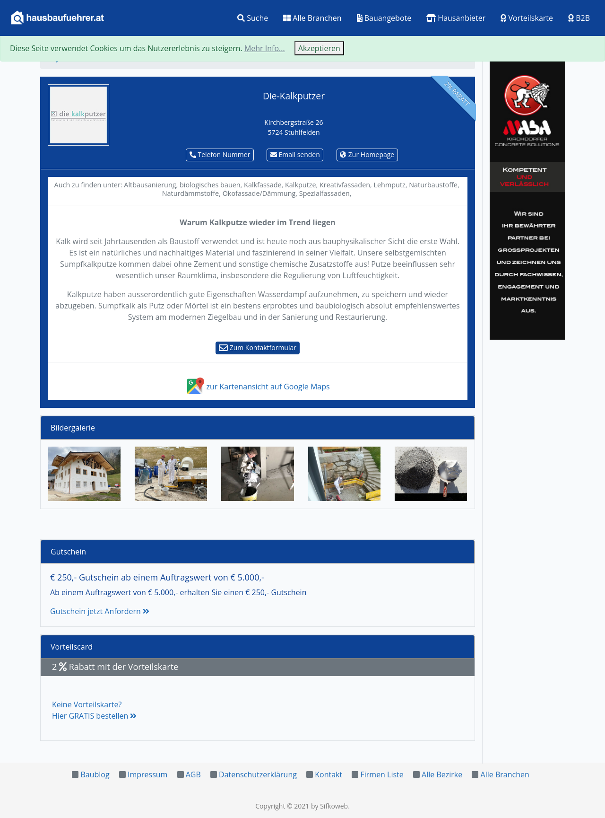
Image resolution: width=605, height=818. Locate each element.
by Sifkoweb (329, 805)
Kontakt (328, 774)
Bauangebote (384, 18)
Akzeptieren (319, 48)
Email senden (295, 154)
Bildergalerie (73, 427)
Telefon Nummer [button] (220, 154)
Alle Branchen (312, 18)
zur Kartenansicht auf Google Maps (257, 386)
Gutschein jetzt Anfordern (99, 611)
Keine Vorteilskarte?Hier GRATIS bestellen (94, 710)
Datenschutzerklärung (258, 774)
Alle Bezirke (442, 774)
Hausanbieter (455, 18)
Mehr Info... (264, 48)
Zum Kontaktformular (257, 347)
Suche (252, 18)
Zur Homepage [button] (367, 154)
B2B (579, 18)
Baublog (94, 774)
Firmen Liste (381, 774)
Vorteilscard (72, 647)
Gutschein (68, 551)
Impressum (147, 774)
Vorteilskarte (527, 18)
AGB (193, 774)
